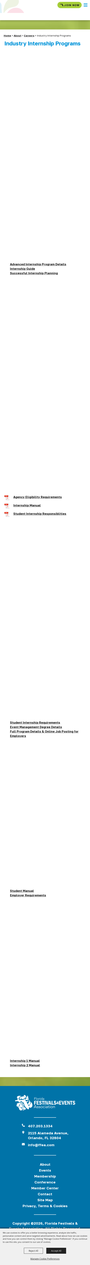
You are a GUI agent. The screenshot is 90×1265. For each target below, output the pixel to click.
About (17, 35)
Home (7, 35)
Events (45, 1170)
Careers (29, 35)
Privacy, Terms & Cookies (45, 1206)
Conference (45, 1182)
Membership (45, 1176)
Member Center (45, 1188)
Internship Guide (22, 269)
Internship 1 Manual (25, 1061)
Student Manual (22, 891)
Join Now (69, 5)
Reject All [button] (33, 1250)
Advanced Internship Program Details (38, 264)
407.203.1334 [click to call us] (40, 1126)
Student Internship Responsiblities (39, 514)
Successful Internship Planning (34, 273)
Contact (45, 1194)
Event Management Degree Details (36, 727)
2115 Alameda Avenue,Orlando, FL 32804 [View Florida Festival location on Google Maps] (48, 1135)
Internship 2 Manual (25, 1065)
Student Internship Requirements (35, 722)
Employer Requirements (28, 895)
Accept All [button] (56, 1250)
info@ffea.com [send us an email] (41, 1145)
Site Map (45, 1200)
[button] (85, 5)
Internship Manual (27, 505)
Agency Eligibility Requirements (37, 497)
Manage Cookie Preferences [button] (45, 1258)
